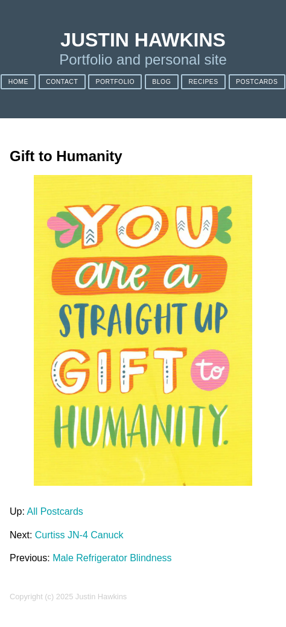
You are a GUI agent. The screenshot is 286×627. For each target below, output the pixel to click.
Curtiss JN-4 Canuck (79, 535)
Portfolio (115, 81)
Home (18, 81)
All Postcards (55, 511)
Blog (161, 81)
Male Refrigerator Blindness (111, 558)
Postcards (257, 81)
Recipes (203, 81)
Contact (62, 81)
